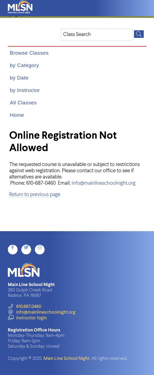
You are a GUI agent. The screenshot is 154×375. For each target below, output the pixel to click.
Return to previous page (34, 194)
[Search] (139, 34)
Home (17, 115)
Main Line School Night (66, 358)
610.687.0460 (24, 306)
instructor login (27, 318)
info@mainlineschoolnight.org (103, 183)
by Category (24, 65)
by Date (19, 78)
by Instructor (25, 90)
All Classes (23, 102)
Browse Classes (29, 53)
